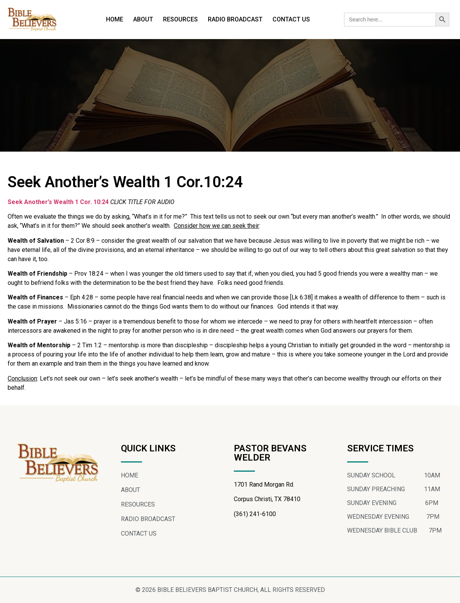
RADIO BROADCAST (235, 19)
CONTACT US (291, 19)
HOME (114, 19)
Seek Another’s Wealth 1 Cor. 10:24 (59, 202)
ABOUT (143, 19)
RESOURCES (180, 19)
